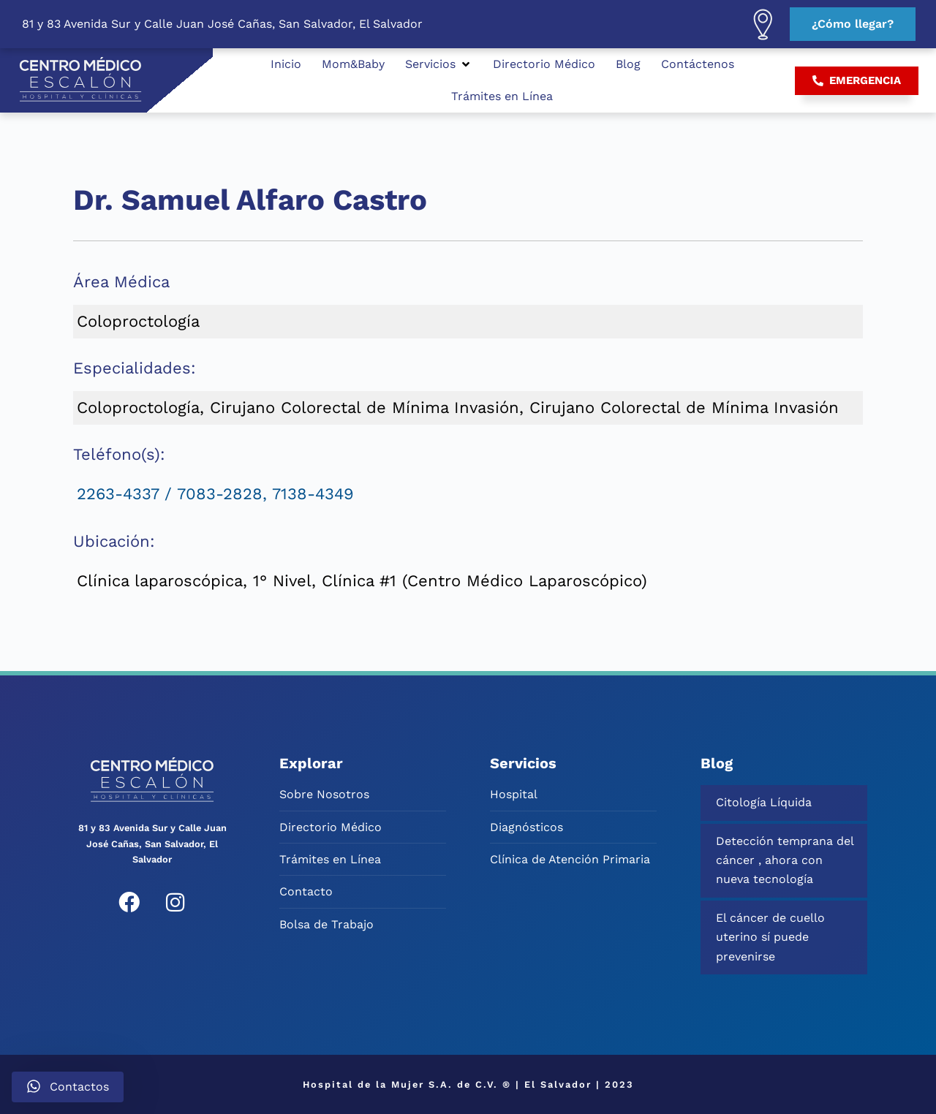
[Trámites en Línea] (502, 96)
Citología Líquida (764, 802)
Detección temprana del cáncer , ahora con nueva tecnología (784, 860)
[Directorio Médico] (544, 64)
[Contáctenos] (697, 64)
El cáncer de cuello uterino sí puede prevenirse (770, 937)
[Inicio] (286, 64)
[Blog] (628, 64)
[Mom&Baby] (353, 64)
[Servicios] (439, 64)
